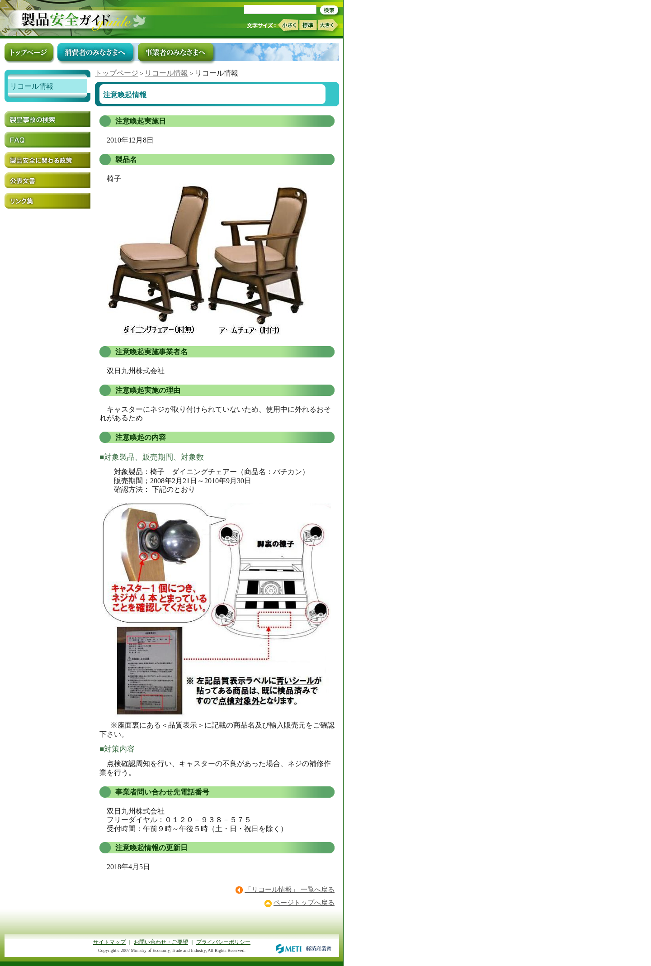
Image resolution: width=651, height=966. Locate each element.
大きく (328, 25)
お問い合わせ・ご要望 (161, 942)
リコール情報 (166, 73)
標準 (308, 24)
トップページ (116, 73)
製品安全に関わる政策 (47, 160)
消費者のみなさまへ (95, 52)
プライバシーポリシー (223, 942)
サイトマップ (109, 942)
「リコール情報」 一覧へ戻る (290, 889)
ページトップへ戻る (304, 902)
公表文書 (47, 180)
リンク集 (47, 201)
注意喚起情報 (124, 95)
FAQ (47, 140)
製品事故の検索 (47, 119)
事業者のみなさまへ (175, 52)
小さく (287, 25)
